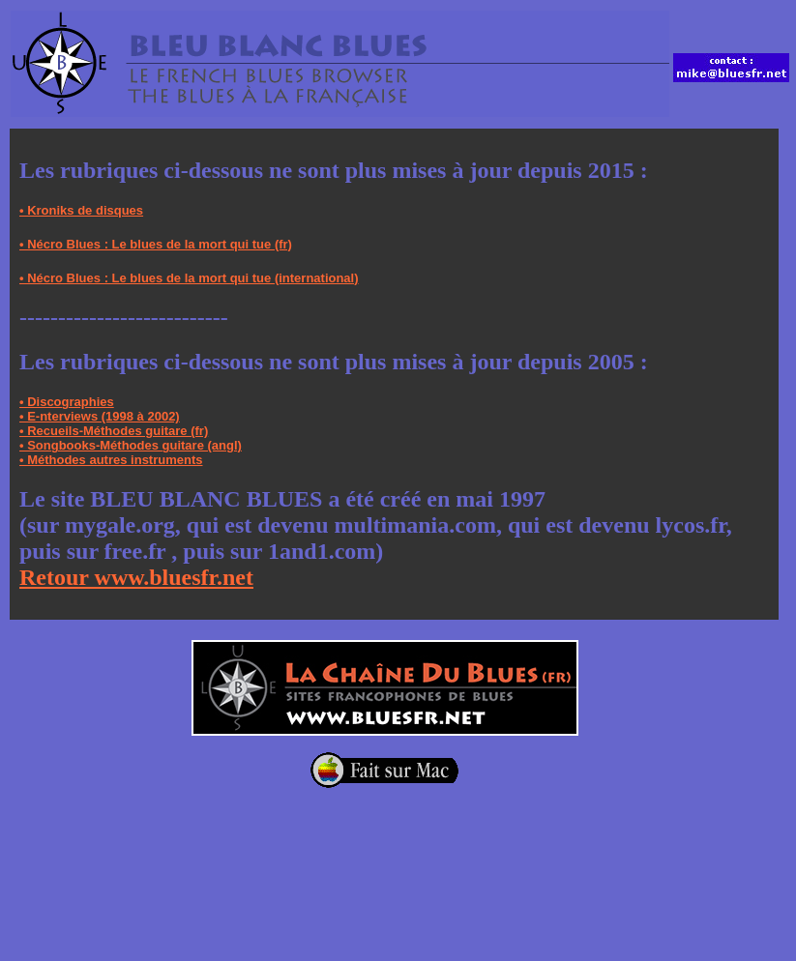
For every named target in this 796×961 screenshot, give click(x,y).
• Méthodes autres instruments (110, 459)
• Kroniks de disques (81, 210)
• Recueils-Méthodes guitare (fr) (113, 430)
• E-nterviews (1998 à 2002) (99, 416)
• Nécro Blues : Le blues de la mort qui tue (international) (189, 278)
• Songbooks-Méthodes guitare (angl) (130, 445)
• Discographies (66, 401)
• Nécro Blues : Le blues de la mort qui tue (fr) (155, 244)
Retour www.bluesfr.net (136, 577)
